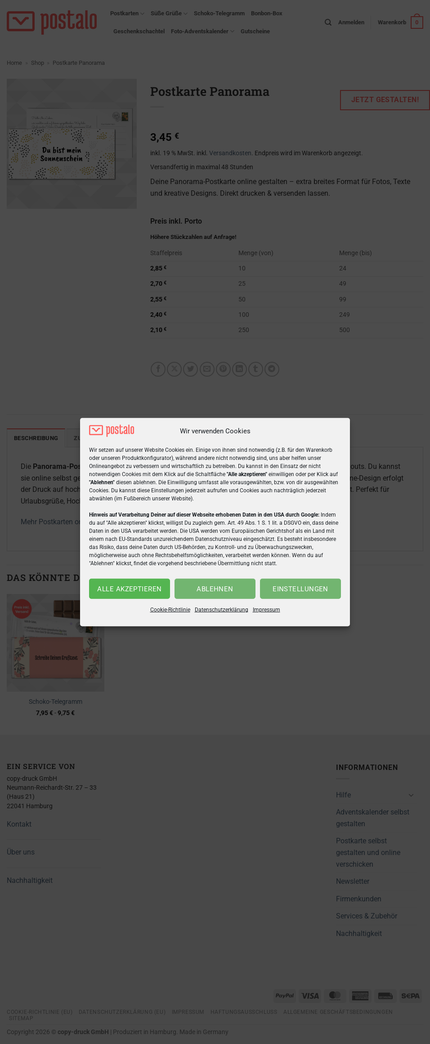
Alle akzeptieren (129, 589)
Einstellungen (300, 589)
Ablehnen (215, 589)
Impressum (266, 610)
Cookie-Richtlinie (170, 610)
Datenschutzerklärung (221, 610)
